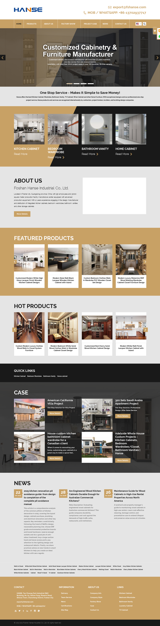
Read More (22, 154)
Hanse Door (66, 623)
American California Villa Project (60, 402)
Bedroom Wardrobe (127, 597)
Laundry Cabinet (126, 606)
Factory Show (69, 24)
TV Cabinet (123, 610)
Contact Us (120, 24)
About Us (49, 24)
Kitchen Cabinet (125, 593)
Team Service (66, 597)
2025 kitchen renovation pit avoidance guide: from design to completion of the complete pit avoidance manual (39, 497)
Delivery (64, 593)
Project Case (90, 24)
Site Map (64, 610)
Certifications (66, 606)
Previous (3, 57)
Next (157, 57)
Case (92, 606)
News (106, 24)
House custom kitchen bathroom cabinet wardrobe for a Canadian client (61, 438)
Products (32, 24)
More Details (22, 214)
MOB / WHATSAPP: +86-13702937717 (117, 12)
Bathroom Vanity (126, 602)
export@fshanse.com (129, 7)
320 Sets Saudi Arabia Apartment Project (129, 402)
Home (18, 24)
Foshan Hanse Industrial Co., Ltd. (41, 188)
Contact (19, 587)
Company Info (95, 593)
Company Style (96, 597)
